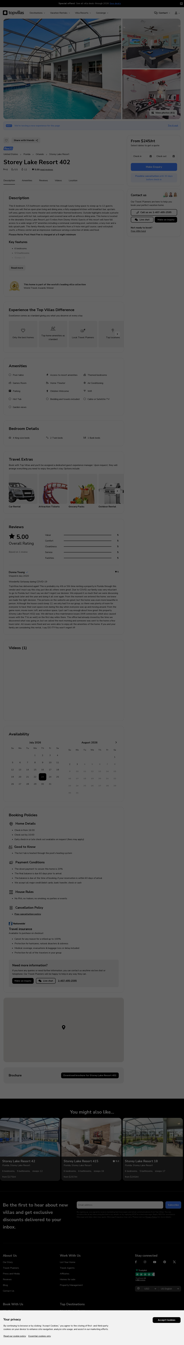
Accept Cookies (166, 1320)
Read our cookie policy (14, 1336)
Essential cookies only (39, 1336)
